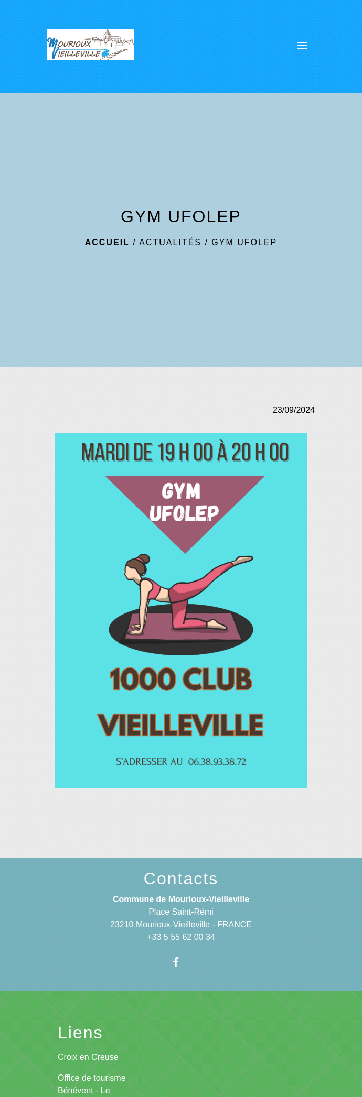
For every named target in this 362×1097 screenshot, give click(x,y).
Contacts (181, 878)
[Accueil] (90, 46)
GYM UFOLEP (244, 242)
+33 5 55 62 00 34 (181, 937)
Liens (80, 1032)
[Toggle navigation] (302, 47)
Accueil (107, 242)
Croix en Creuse (88, 1056)
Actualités (170, 242)
